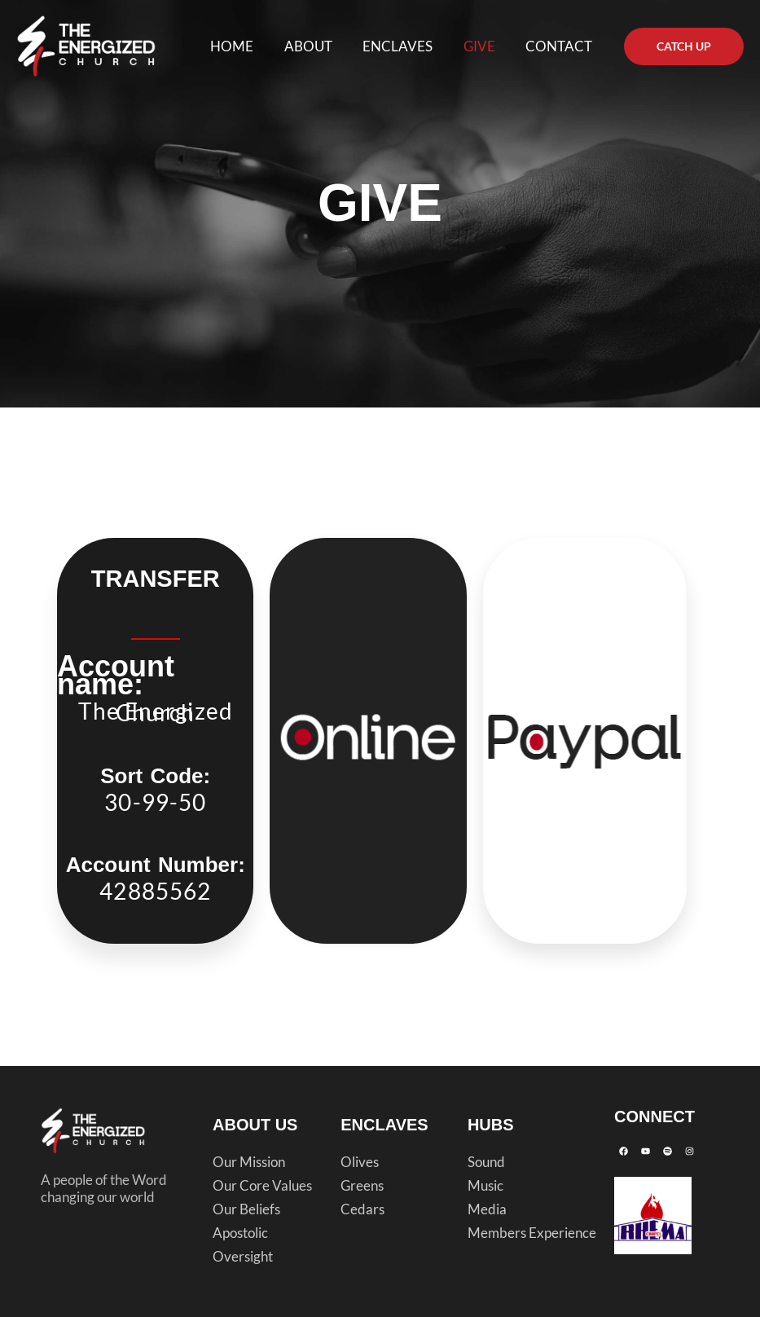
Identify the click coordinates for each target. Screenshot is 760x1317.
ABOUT (318, 46)
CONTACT (560, 46)
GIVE (483, 46)
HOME (244, 46)
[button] (684, 46)
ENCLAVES (405, 46)
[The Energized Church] (86, 44)
